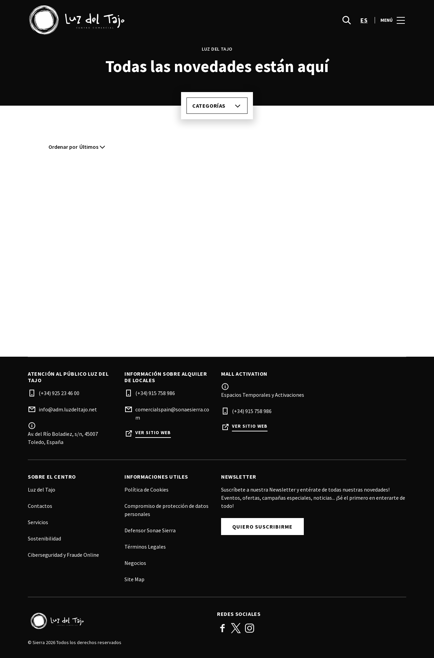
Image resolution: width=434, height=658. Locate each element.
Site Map (134, 579)
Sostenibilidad (44, 538)
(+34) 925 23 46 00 (59, 393)
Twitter (236, 628)
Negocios (135, 562)
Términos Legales (145, 546)
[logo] (123, 20)
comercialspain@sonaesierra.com (172, 413)
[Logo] (118, 621)
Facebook (222, 628)
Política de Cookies (146, 489)
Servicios (38, 522)
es (364, 20)
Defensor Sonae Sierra (150, 530)
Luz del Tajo (41, 489)
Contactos (40, 505)
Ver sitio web (153, 432)
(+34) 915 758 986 (155, 393)
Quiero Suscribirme (262, 526)
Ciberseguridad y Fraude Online (63, 554)
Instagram (249, 628)
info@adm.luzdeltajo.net (68, 409)
